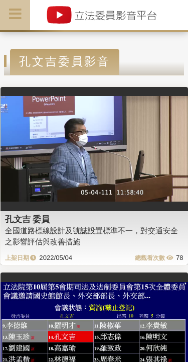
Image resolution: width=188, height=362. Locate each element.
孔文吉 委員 (27, 219)
